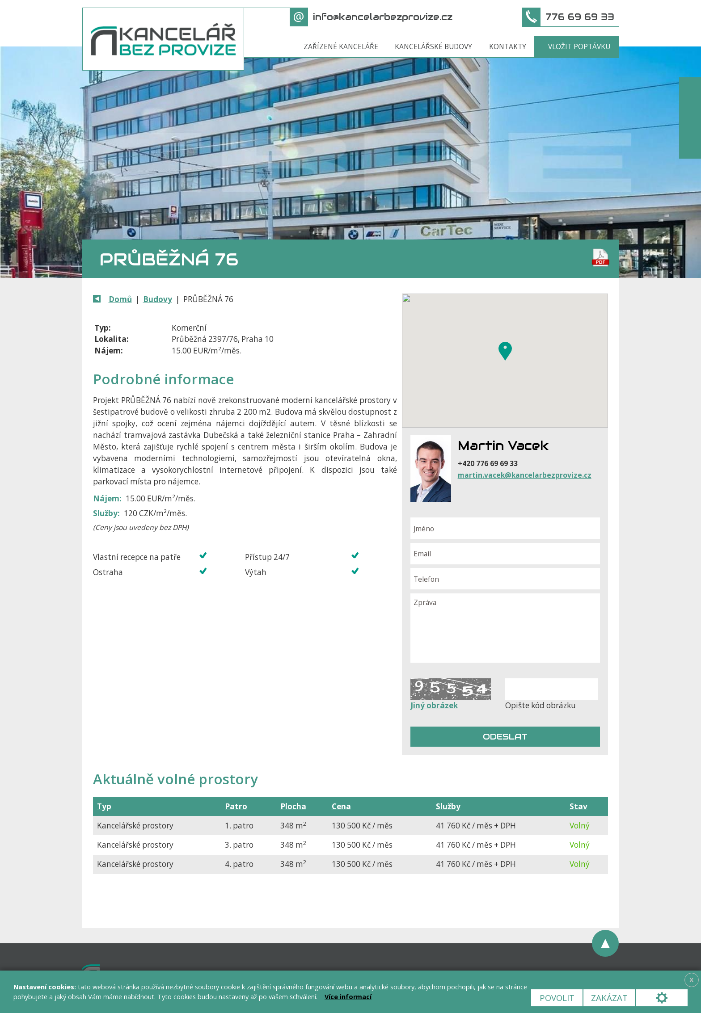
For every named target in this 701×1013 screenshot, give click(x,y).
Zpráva (505, 628)
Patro (236, 806)
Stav (578, 806)
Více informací (348, 996)
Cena (341, 806)
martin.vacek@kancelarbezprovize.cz (524, 475)
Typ (104, 806)
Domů (120, 299)
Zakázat (609, 997)
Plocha (293, 806)
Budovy (157, 299)
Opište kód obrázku (540, 705)
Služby (448, 806)
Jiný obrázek (434, 705)
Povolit (557, 997)
